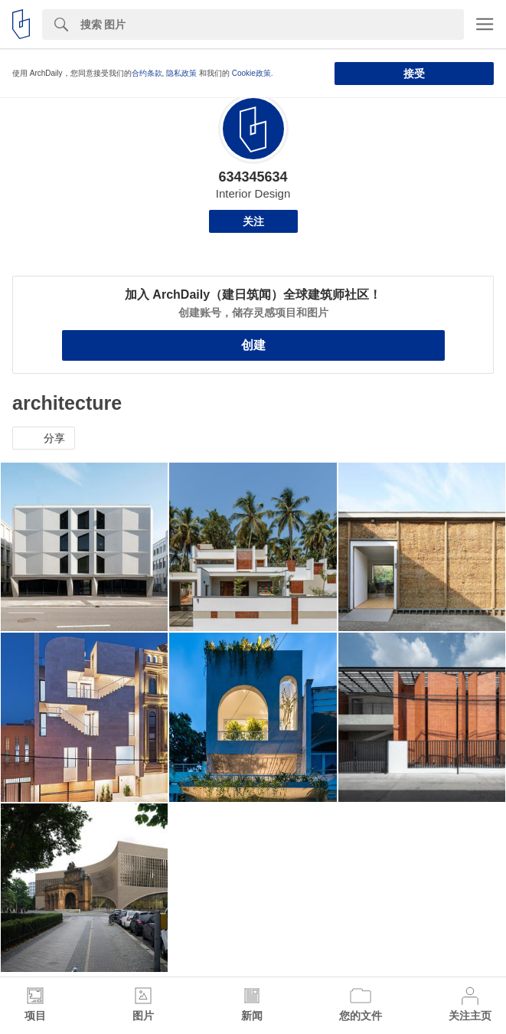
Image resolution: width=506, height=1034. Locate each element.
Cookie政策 (251, 73)
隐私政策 (181, 73)
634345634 (252, 177)
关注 (253, 221)
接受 (414, 73)
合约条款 (147, 73)
